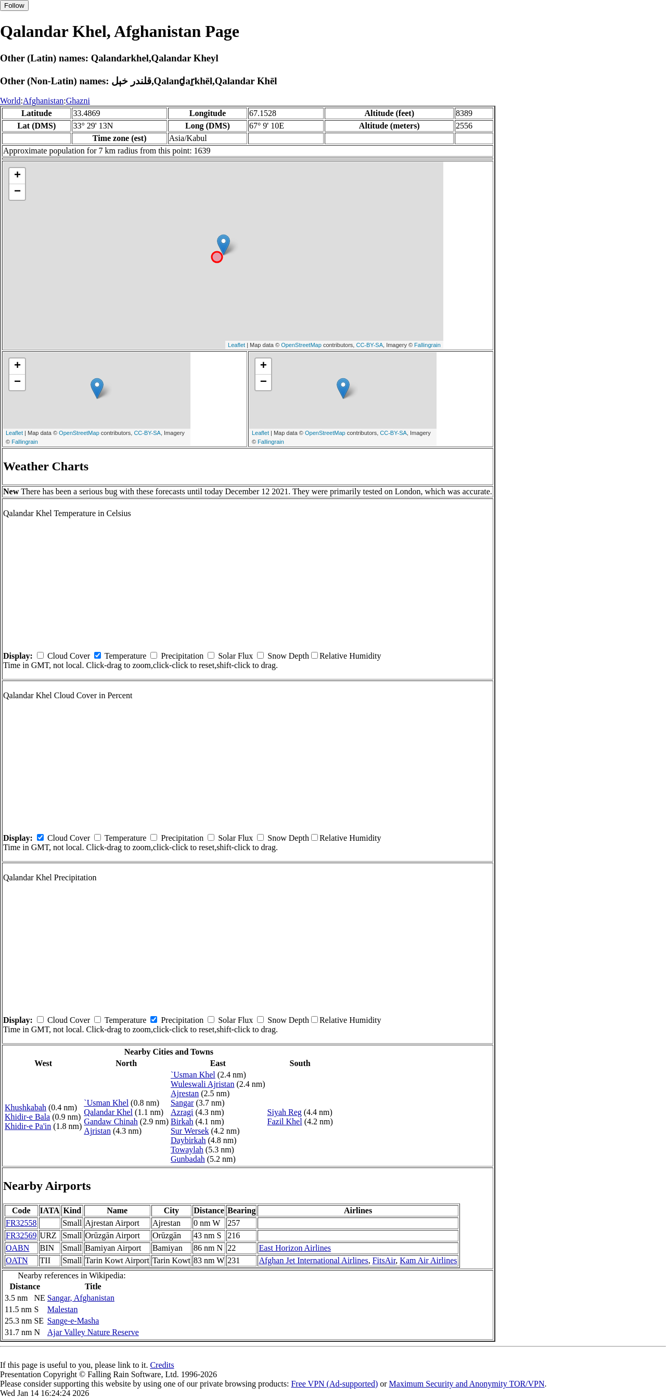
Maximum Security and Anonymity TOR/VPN (467, 1383)
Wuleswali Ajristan (202, 1084)
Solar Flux (235, 655)
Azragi (182, 1112)
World (10, 100)
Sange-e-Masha (73, 1320)
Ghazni (78, 100)
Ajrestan (185, 1093)
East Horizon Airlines (295, 1247)
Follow (14, 5)
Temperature (126, 655)
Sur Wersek (190, 1130)
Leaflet (236, 345)
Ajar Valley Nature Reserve (93, 1332)
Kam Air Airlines (428, 1260)
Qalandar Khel (108, 1112)
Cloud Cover (68, 655)
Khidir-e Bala (27, 1116)
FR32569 (21, 1235)
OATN (17, 1260)
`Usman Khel (106, 1102)
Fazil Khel (284, 1121)
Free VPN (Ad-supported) (334, 1383)
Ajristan (97, 1130)
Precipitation (182, 655)
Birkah (182, 1121)
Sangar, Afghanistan (80, 1297)
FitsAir (384, 1260)
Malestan (62, 1309)
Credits (162, 1365)
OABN (17, 1247)
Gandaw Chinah (111, 1121)
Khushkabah (25, 1107)
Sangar (182, 1102)
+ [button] (17, 176)
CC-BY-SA (369, 345)
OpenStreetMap (301, 345)
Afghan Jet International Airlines (313, 1260)
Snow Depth (288, 655)
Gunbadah (188, 1159)
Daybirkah (188, 1140)
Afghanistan (43, 100)
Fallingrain (427, 345)
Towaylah (187, 1149)
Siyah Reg (284, 1112)
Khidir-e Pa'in (28, 1126)
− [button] (17, 192)
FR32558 (21, 1223)
